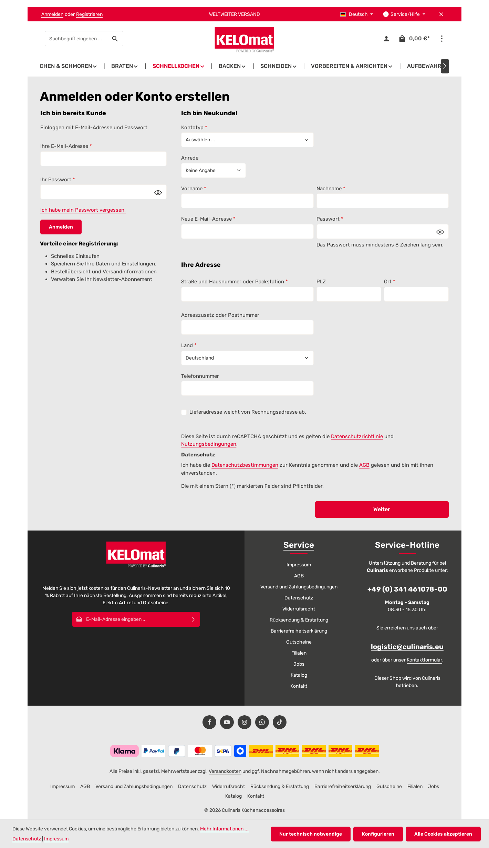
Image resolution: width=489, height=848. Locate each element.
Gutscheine (299, 642)
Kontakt (298, 686)
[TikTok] (280, 722)
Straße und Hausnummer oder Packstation (234, 282)
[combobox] (76, 38)
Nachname (330, 188)
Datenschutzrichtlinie (357, 436)
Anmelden (52, 14)
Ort (389, 282)
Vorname (193, 188)
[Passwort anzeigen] (158, 192)
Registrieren (89, 14)
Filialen (298, 653)
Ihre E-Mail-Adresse (66, 146)
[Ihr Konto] (386, 38)
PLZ (321, 282)
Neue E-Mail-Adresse (208, 219)
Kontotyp (194, 127)
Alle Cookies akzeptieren (443, 834)
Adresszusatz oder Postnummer (220, 315)
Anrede (189, 158)
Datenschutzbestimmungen (244, 465)
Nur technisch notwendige (310, 834)
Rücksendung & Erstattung (299, 620)
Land (189, 345)
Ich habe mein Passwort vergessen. (83, 210)
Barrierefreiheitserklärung (299, 631)
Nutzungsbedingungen (208, 444)
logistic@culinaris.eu (407, 647)
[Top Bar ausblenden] (441, 14)
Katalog (299, 675)
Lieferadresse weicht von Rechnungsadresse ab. (247, 412)
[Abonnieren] (193, 619)
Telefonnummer (200, 376)
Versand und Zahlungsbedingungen (298, 587)
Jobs (298, 664)
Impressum (299, 565)
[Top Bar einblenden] (441, 38)
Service (298, 545)
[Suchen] (115, 38)
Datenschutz (298, 598)
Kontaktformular (424, 660)
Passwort (329, 219)
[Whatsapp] (262, 722)
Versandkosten (225, 771)
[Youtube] (227, 722)
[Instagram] (244, 722)
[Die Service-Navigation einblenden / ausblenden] (403, 14)
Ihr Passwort (57, 179)
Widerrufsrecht (298, 609)
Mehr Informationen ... (224, 829)
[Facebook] (209, 722)
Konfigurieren (378, 834)
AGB (364, 465)
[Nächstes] (445, 66)
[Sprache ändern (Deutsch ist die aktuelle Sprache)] (356, 14)
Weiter (381, 509)
